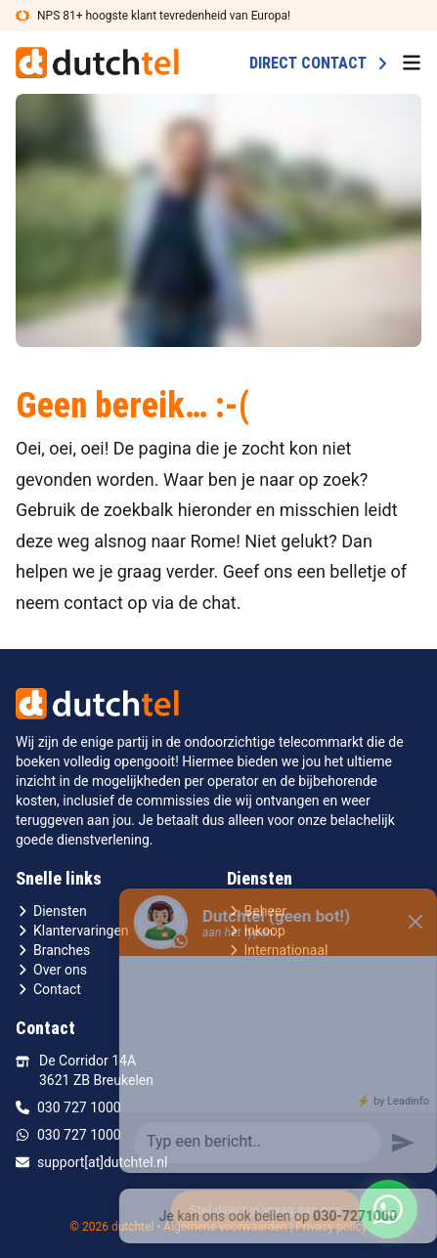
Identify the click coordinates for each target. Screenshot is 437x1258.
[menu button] (411, 62)
